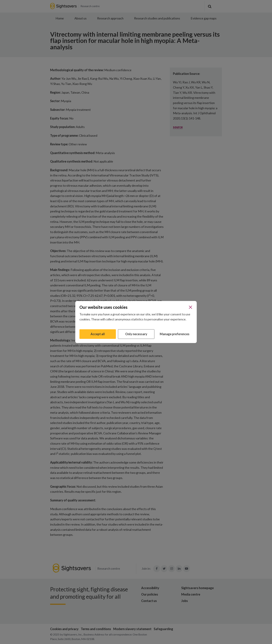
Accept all (98, 334)
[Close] (190, 307)
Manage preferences (174, 334)
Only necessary (136, 334)
